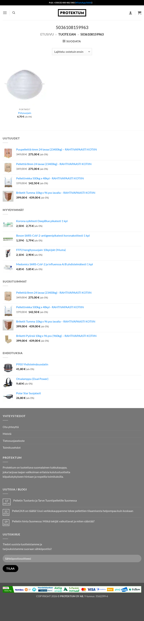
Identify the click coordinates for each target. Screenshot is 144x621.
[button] (5, 12)
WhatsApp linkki (83, 2)
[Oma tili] (130, 13)
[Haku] (13, 12)
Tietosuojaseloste (14, 440)
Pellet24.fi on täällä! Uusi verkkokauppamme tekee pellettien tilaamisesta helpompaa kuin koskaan (72, 510)
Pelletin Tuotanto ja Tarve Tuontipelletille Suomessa (45, 500)
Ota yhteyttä (11, 427)
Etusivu (47, 34)
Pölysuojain (24, 112)
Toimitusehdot (12, 447)
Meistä (7, 433)
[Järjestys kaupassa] (72, 51)
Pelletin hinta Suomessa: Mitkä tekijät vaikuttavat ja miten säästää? (53, 521)
